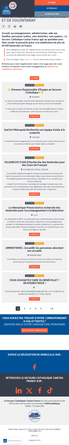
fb (3, 26)
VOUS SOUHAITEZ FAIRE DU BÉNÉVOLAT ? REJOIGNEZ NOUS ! (34, 281)
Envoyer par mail (20, 26)
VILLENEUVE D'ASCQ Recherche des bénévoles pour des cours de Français (34, 163)
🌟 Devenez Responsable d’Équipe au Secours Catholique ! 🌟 (34, 91)
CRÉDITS (34, 436)
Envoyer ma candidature (34, 330)
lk (15, 26)
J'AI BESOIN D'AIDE (52, 14)
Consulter (34, 116)
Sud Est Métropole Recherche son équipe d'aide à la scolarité (34, 131)
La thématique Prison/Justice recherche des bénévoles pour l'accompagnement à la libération (34, 209)
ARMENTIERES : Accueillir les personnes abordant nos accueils (34, 249)
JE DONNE (52, 3)
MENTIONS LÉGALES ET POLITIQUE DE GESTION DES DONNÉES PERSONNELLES (34, 430)
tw (9, 26)
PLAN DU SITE (34, 440)
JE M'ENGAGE (52, 8)
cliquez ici (28, 59)
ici (62, 59)
